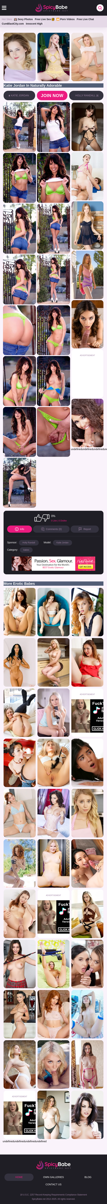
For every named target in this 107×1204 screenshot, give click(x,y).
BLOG (88, 1177)
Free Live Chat (85, 19)
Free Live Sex (44, 19)
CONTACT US (53, 1184)
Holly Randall (28, 542)
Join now (52, 95)
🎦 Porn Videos (65, 19)
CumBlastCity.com (13, 23)
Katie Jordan (62, 542)
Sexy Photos (23, 19)
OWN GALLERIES (53, 1177)
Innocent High (34, 23)
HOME (19, 1177)
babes (26, 550)
